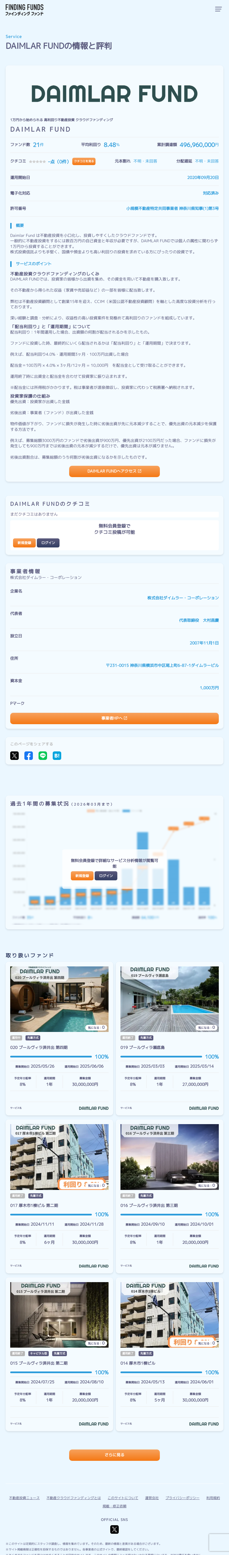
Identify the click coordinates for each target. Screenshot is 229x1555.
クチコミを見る (84, 161)
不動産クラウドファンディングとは (73, 1497)
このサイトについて (123, 1497)
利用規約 (213, 1497)
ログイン (48, 542)
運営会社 (152, 1497)
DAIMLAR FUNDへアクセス (111, 471)
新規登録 (24, 542)
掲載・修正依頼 (114, 1506)
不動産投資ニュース (24, 1497)
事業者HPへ (111, 718)
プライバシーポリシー (183, 1497)
